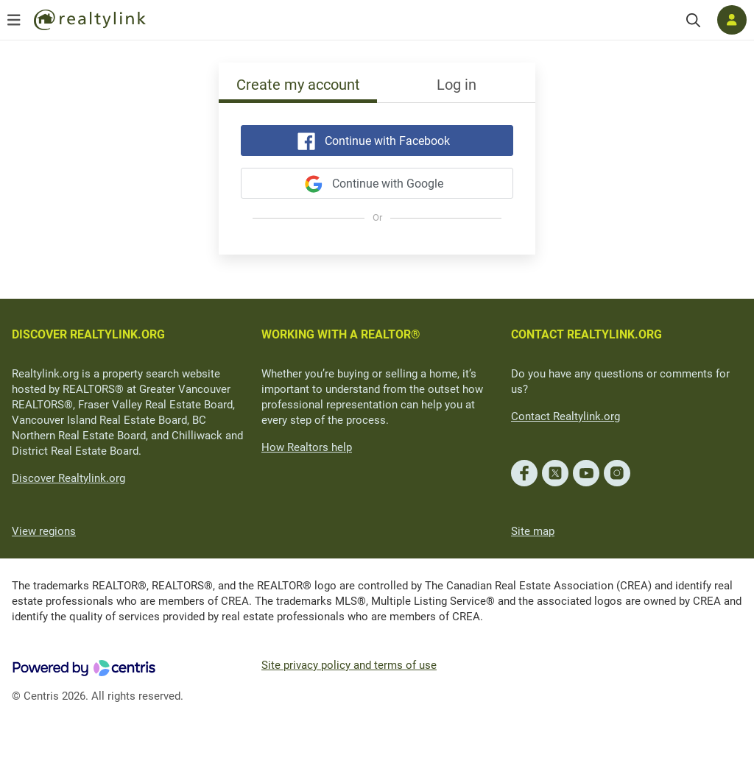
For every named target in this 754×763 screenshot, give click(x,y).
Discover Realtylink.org (68, 478)
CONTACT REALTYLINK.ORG (586, 334)
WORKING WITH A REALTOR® (340, 334)
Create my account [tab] (298, 84)
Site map (532, 531)
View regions (44, 531)
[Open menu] (14, 20)
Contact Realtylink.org (565, 416)
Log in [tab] (456, 84)
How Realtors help (306, 447)
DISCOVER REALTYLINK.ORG (88, 334)
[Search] (693, 20)
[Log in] (732, 20)
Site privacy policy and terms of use (349, 665)
